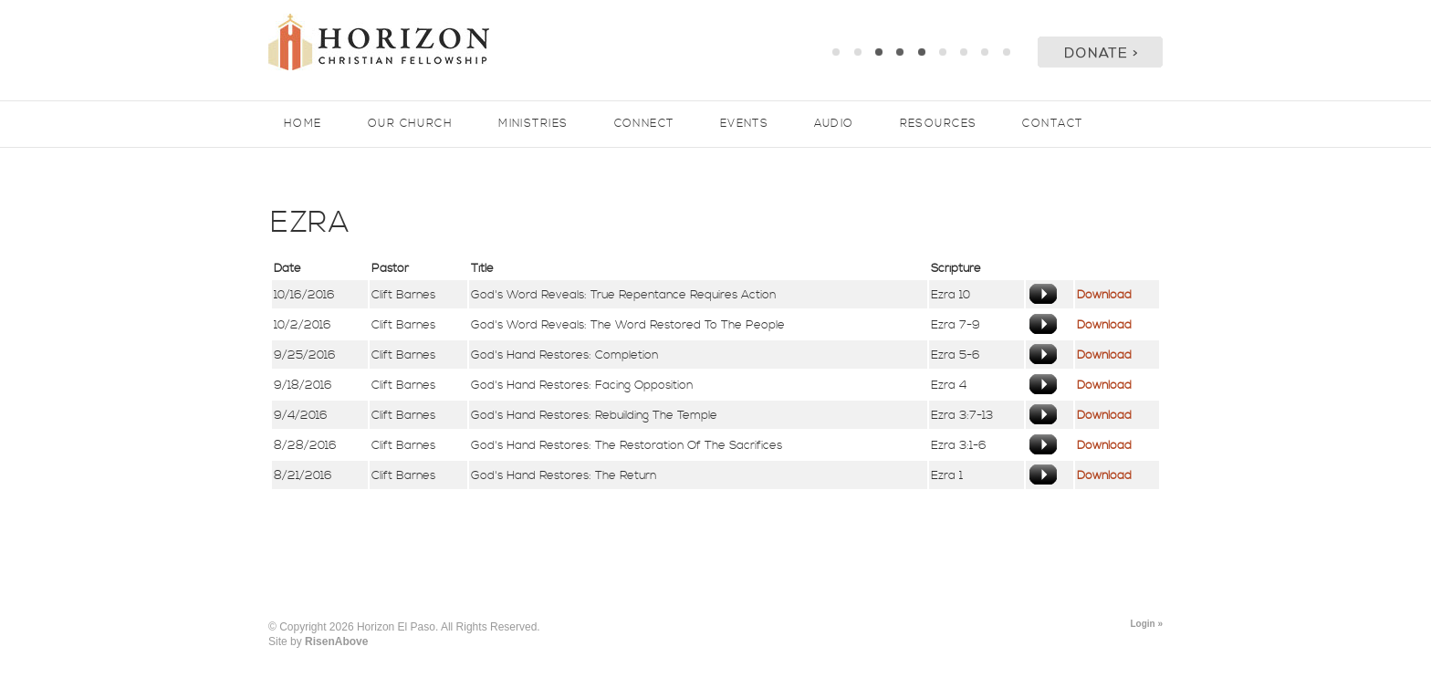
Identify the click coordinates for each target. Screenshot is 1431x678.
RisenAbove (336, 641)
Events (744, 123)
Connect (644, 123)
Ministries (533, 123)
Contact (1052, 123)
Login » (1146, 624)
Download (1104, 294)
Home (303, 123)
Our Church (410, 123)
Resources (938, 123)
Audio (833, 123)
